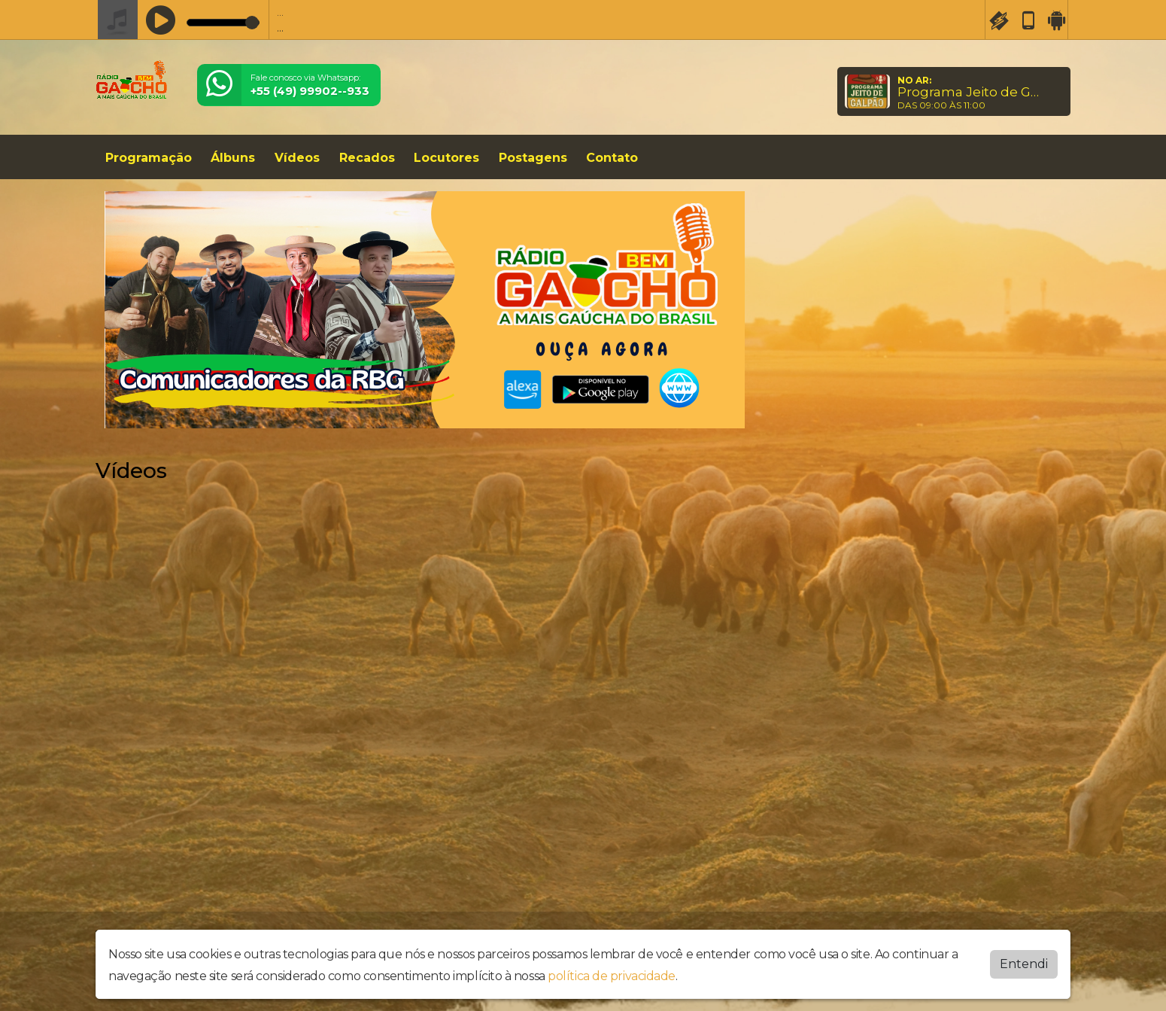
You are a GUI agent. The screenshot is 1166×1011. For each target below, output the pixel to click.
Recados (367, 158)
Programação (148, 158)
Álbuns (233, 158)
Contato (612, 158)
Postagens (533, 158)
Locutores (446, 158)
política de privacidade (612, 976)
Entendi (1024, 964)
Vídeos (297, 158)
